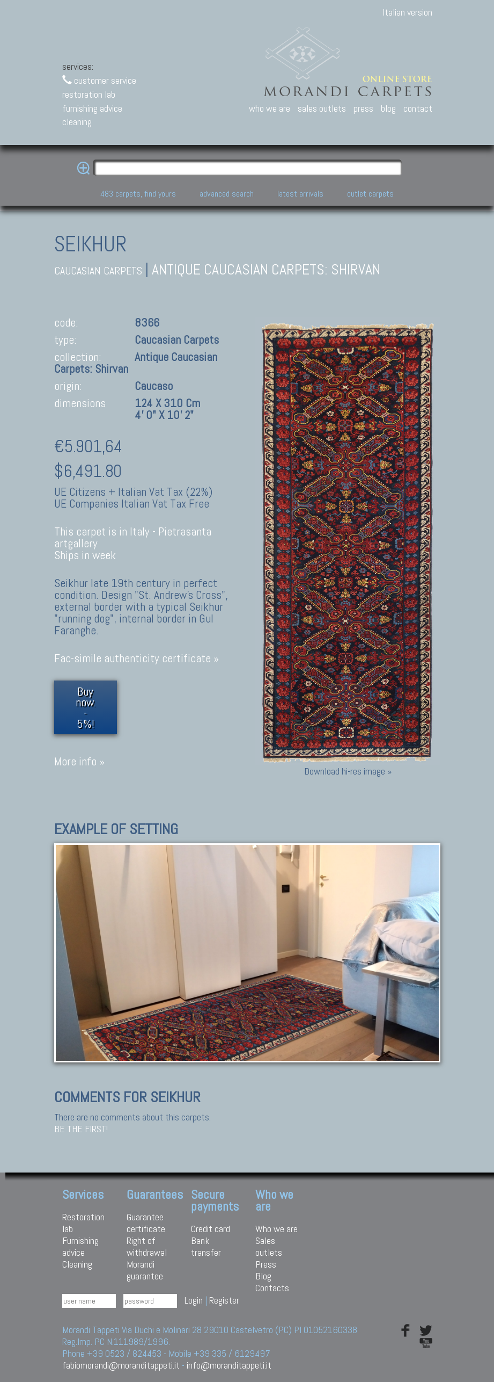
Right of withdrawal (147, 1246)
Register (224, 1300)
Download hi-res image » (348, 771)
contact (417, 108)
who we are (269, 108)
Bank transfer (206, 1246)
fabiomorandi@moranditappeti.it (121, 1365)
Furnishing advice (80, 1246)
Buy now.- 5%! (85, 707)
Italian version (407, 12)
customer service (99, 80)
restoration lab (88, 94)
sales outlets (322, 108)
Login (194, 1300)
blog (388, 108)
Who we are (276, 1228)
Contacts (272, 1288)
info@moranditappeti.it (229, 1365)
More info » (79, 761)
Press (265, 1264)
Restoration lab (83, 1223)
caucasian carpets (98, 271)
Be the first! (81, 1129)
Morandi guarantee (145, 1270)
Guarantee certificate (146, 1223)
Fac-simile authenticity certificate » (136, 658)
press (363, 108)
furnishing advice (92, 108)
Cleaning (77, 1264)
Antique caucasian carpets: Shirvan (266, 269)
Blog (263, 1276)
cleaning (77, 121)
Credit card (210, 1228)
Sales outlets (268, 1246)
